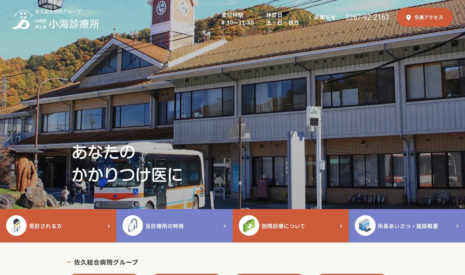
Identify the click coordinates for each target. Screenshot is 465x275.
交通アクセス (424, 17)
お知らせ (325, 17)
